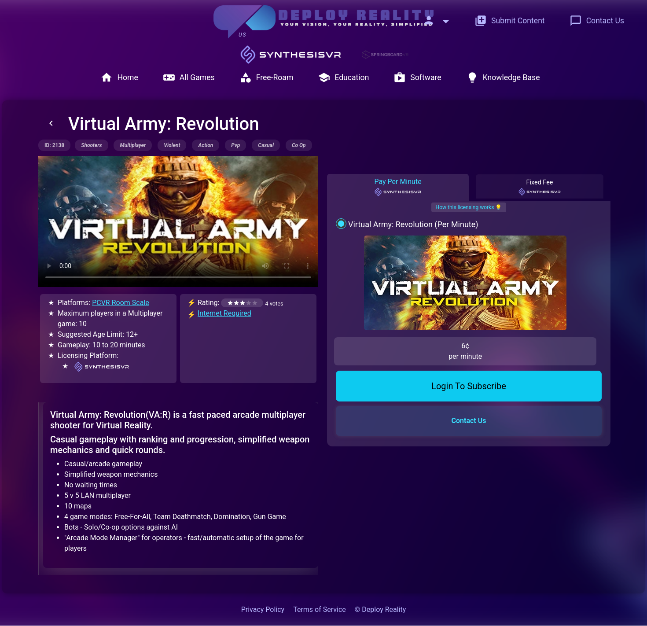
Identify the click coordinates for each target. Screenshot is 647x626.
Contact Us (597, 21)
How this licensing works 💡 (469, 207)
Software (417, 77)
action (205, 145)
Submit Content (509, 21)
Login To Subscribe (468, 318)
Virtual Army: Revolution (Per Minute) (413, 224)
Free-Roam (266, 77)
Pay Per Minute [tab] (397, 187)
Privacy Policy (263, 609)
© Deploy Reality (380, 609)
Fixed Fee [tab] (539, 187)
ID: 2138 (54, 145)
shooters (91, 145)
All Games (189, 77)
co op (299, 145)
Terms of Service (319, 609)
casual (266, 145)
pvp (235, 145)
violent (172, 145)
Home (119, 77)
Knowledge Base (503, 77)
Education (343, 77)
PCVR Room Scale (120, 302)
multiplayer (133, 145)
